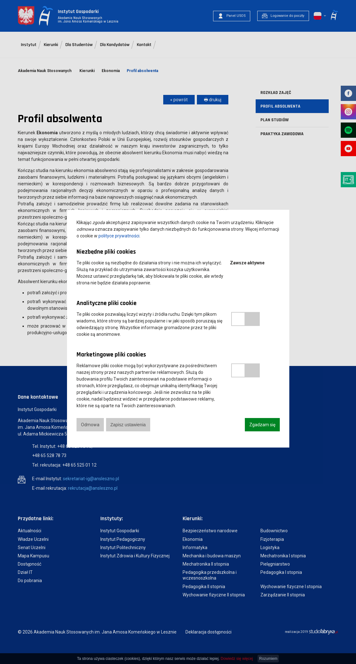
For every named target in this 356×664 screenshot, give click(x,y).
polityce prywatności (118, 235)
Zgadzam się (262, 424)
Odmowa (90, 424)
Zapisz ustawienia (128, 424)
